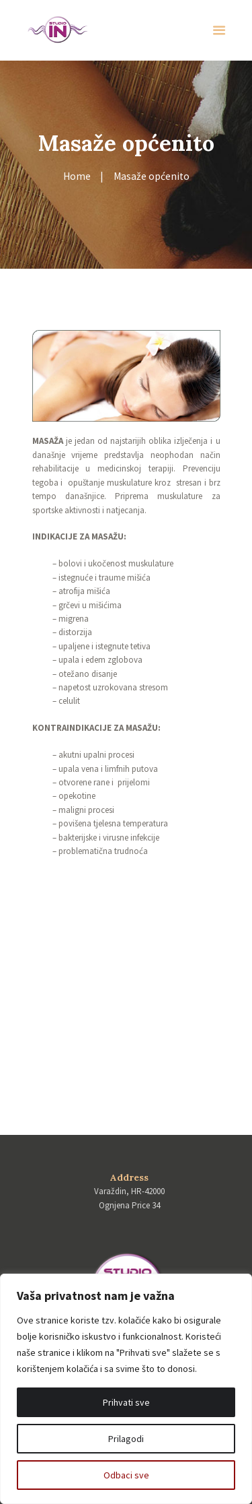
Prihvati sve (126, 1402)
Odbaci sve (126, 1475)
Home (77, 176)
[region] (126, 1389)
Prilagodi (126, 1439)
